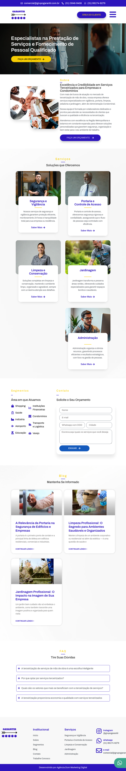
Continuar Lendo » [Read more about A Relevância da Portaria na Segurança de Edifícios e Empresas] (25, 549)
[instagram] (99, 731)
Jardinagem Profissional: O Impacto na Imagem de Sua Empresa (35, 595)
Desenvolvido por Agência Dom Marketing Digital (63, 767)
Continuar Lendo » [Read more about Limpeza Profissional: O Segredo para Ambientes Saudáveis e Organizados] (78, 549)
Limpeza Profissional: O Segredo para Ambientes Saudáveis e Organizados (87, 526)
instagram (108, 730)
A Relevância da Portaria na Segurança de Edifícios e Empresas (35, 526)
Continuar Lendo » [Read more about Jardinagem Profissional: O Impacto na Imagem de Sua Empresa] (25, 621)
